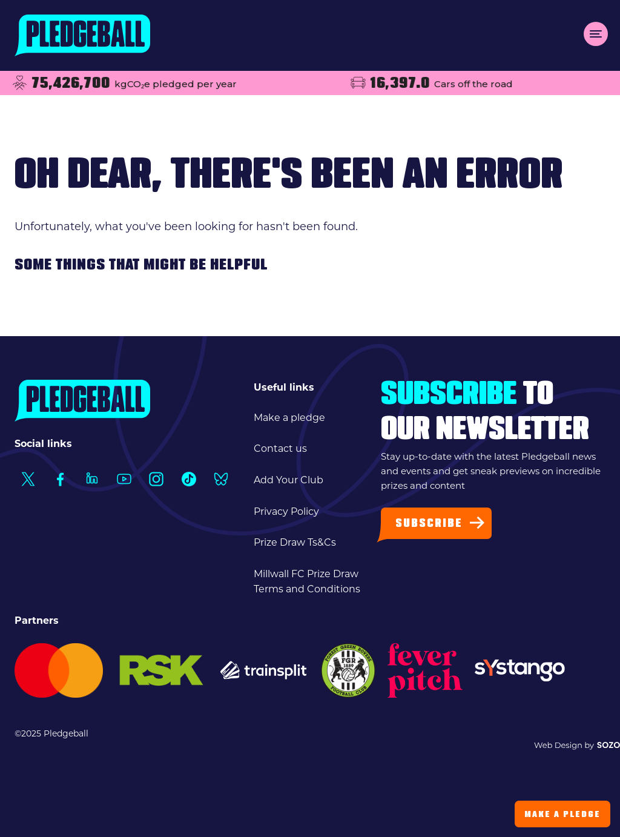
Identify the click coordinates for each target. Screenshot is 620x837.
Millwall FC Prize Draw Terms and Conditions (307, 581)
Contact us (280, 448)
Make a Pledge (562, 814)
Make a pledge (289, 417)
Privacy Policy (286, 511)
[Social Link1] (28, 479)
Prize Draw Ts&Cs (295, 542)
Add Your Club (288, 480)
